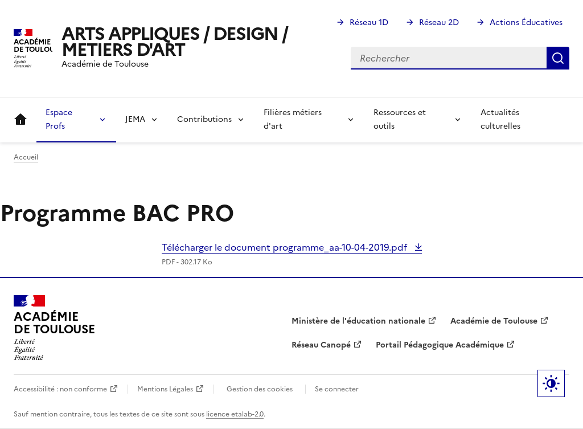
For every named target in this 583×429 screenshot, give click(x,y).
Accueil (20, 119)
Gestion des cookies (260, 389)
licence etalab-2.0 (235, 414)
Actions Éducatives (526, 22)
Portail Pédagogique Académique (440, 345)
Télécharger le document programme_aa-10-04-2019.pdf (285, 247)
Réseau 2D (439, 22)
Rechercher (558, 58)
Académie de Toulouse (493, 321)
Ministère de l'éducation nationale (358, 321)
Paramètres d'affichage (551, 383)
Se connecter (337, 389)
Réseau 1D (369, 22)
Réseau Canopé (321, 345)
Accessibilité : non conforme (60, 389)
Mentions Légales (165, 389)
